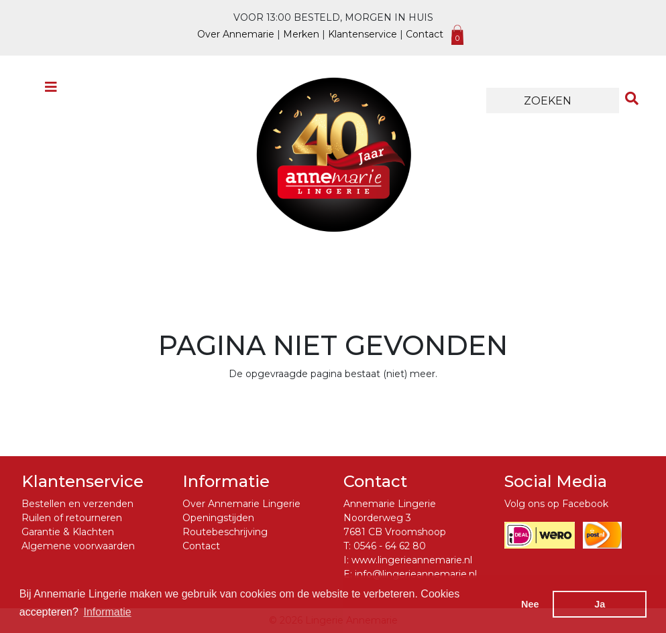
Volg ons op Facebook (556, 504)
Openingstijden (218, 518)
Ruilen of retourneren (71, 518)
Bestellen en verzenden (77, 504)
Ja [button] (599, 604)
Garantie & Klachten (67, 532)
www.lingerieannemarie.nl (411, 560)
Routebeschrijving (225, 532)
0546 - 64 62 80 (389, 546)
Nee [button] (530, 604)
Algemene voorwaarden (78, 546)
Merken (301, 34)
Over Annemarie (235, 34)
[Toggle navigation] (51, 90)
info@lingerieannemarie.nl (416, 574)
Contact (424, 34)
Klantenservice (362, 34)
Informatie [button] (107, 612)
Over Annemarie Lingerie (241, 504)
